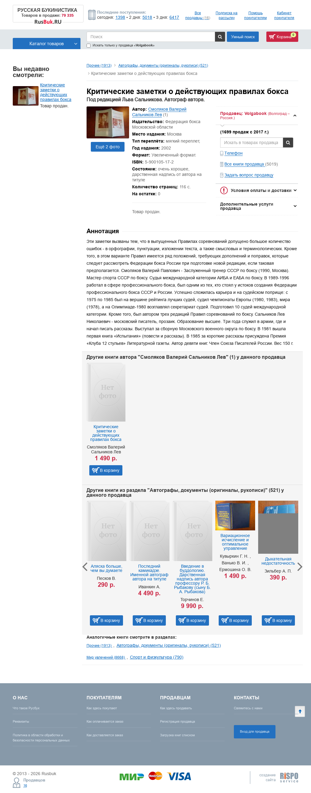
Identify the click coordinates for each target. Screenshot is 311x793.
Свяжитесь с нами (248, 708)
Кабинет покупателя (284, 15)
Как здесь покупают (102, 708)
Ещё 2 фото (108, 146)
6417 (174, 17)
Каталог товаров (53, 43)
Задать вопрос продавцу (248, 175)
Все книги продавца (244, 164)
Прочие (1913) (99, 65)
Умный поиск (243, 36)
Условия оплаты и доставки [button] (261, 190)
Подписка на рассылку (227, 15)
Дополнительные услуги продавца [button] (246, 206)
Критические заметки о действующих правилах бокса (55, 92)
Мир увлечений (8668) (106, 657)
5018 (147, 17)
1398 (120, 17)
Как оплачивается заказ (105, 721)
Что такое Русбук (26, 708)
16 (25, 785)
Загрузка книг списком (177, 735)
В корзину (109, 470)
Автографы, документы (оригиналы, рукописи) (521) (163, 65)
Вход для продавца (254, 731)
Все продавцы (197, 15)
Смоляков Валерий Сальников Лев (159, 112)
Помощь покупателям (255, 15)
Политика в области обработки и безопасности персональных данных (41, 737)
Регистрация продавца (177, 721)
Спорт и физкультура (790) (156, 657)
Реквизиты (21, 721)
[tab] (257, 116)
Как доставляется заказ (105, 735)
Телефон (233, 153)
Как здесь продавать (176, 708)
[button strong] (257, 116)
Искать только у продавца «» (121, 45)
